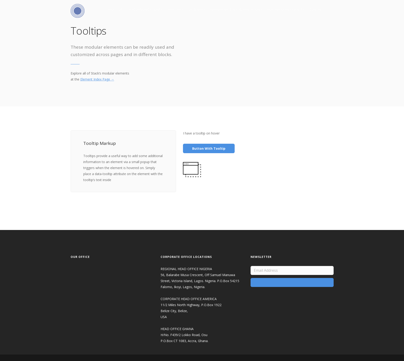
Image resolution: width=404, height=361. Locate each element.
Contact (317, 10)
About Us (115, 10)
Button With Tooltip (208, 148)
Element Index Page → (97, 79)
